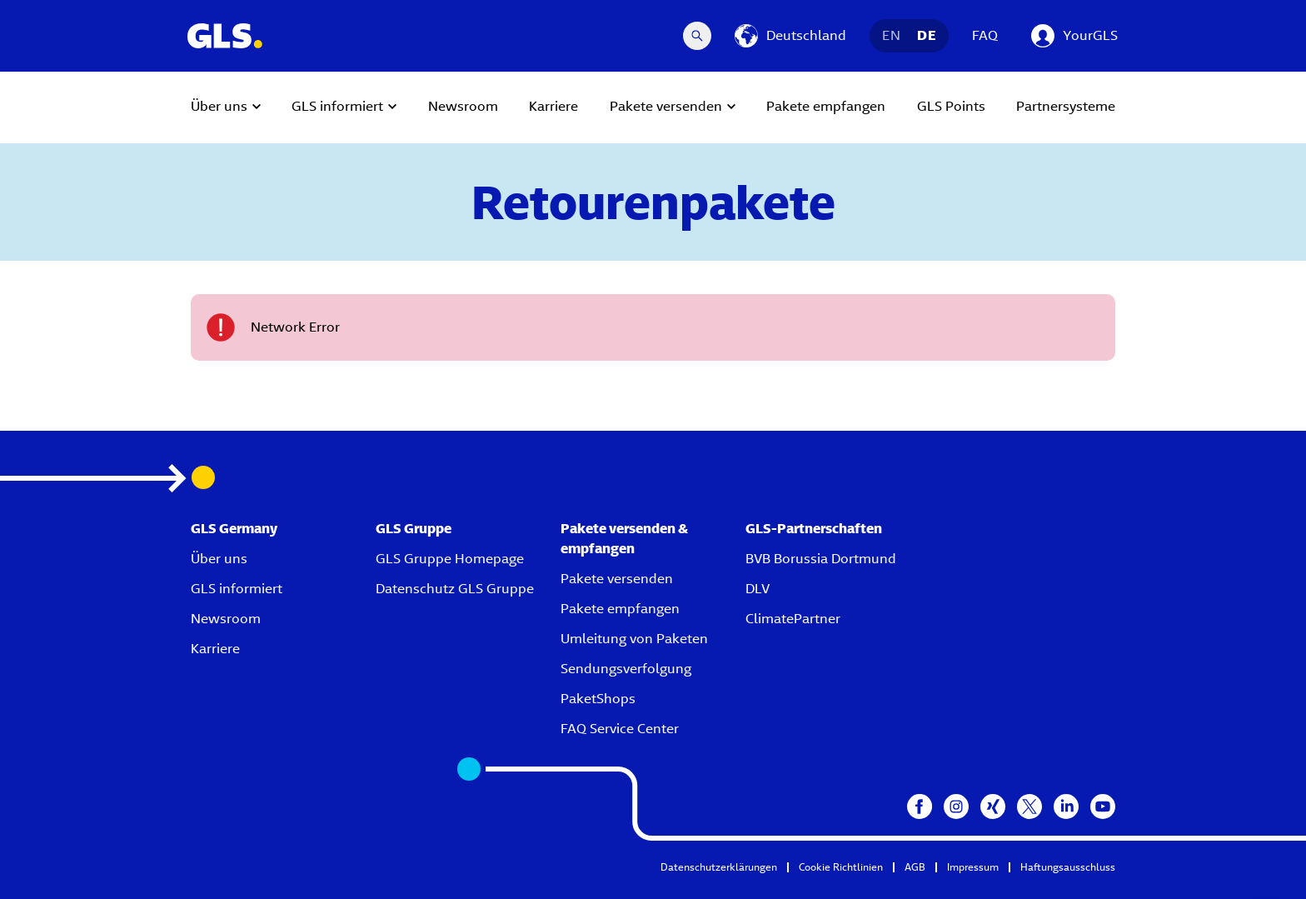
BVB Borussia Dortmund (820, 558)
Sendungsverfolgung (626, 668)
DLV (757, 588)
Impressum (973, 867)
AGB (915, 867)
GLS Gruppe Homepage (450, 558)
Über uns (219, 558)
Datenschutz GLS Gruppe (455, 588)
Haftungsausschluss (1067, 867)
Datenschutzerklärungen (718, 867)
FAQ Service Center (620, 728)
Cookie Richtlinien (841, 867)
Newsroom (226, 618)
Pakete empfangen (620, 608)
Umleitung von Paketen (634, 638)
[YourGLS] (1074, 35)
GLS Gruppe (413, 528)
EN (891, 35)
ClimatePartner (792, 618)
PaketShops (598, 698)
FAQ (985, 35)
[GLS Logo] (224, 36)
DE (926, 35)
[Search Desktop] (697, 36)
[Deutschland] (790, 35)
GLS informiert (236, 588)
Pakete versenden (617, 578)
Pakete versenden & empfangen (624, 538)
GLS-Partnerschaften (813, 528)
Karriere (215, 648)
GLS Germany (234, 528)
